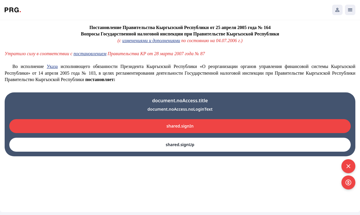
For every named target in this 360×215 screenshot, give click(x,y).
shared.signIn (179, 126)
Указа (52, 66)
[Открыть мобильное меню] (350, 10)
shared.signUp (180, 144)
